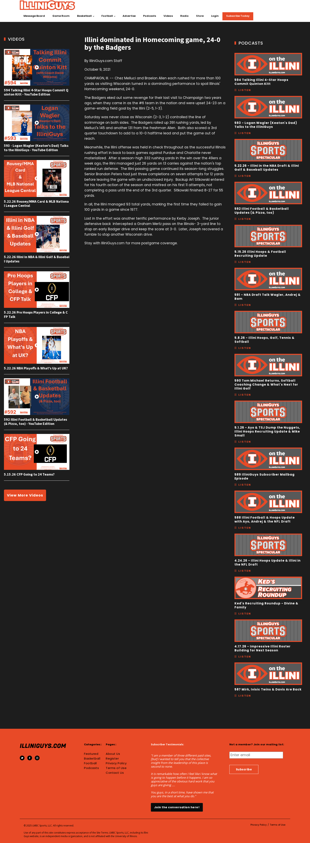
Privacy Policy (116, 763)
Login (215, 16)
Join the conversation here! (177, 807)
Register (112, 758)
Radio (184, 16)
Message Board (34, 16)
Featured (91, 754)
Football (107, 16)
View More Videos (25, 495)
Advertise (129, 16)
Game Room (61, 16)
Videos (168, 16)
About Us (113, 754)
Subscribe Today (238, 16)
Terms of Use (116, 768)
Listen (244, 90)
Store (200, 16)
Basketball (84, 16)
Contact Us (115, 773)
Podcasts (149, 16)
